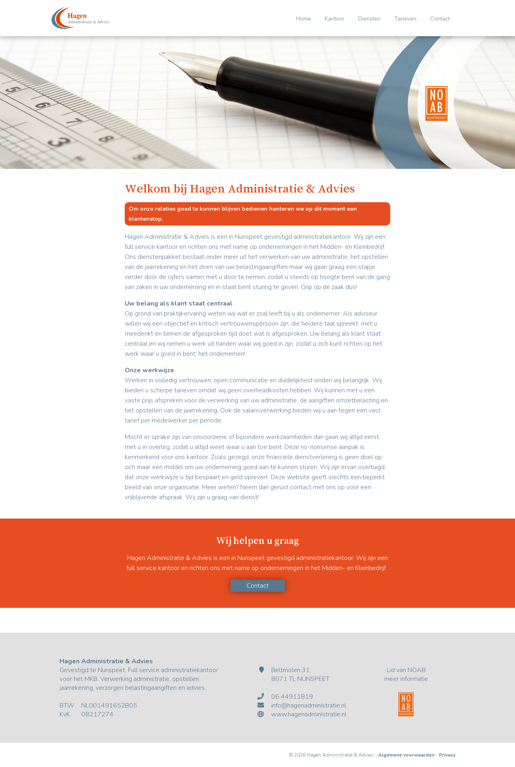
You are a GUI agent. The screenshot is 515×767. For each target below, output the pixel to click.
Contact (440, 19)
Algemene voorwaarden (406, 755)
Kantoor (334, 19)
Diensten (369, 19)
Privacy (447, 755)
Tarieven (405, 19)
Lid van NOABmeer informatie (406, 674)
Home (303, 19)
